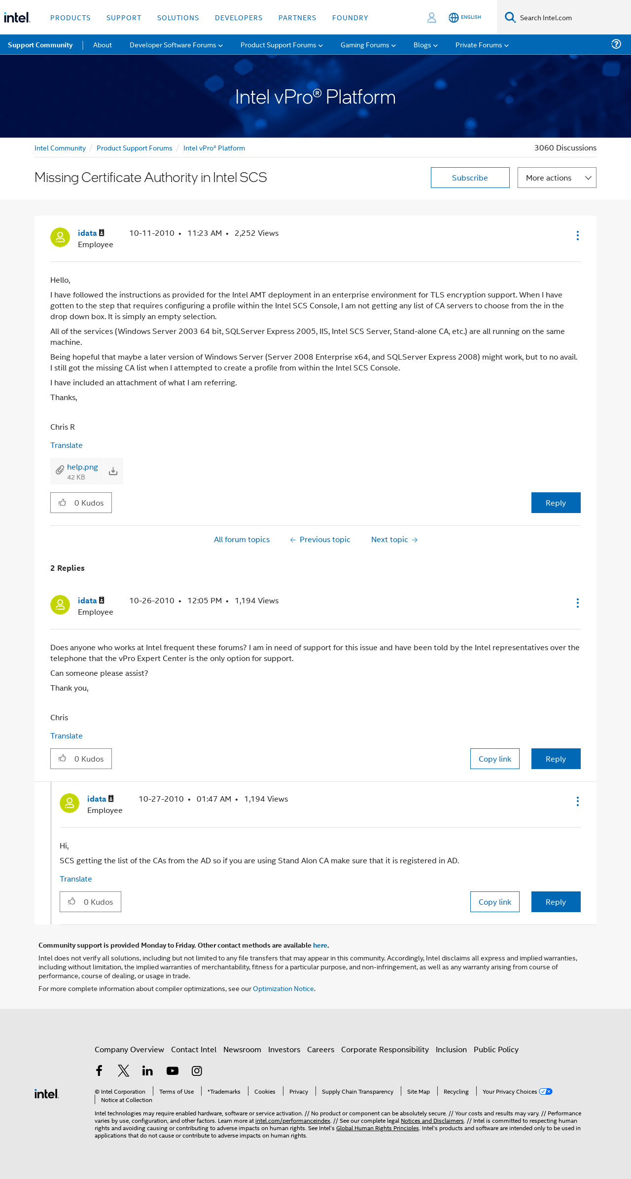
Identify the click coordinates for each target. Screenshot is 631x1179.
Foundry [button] (350, 17)
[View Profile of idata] (91, 233)
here (320, 944)
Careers (320, 1049)
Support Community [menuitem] (40, 44)
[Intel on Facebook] (99, 1071)
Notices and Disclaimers (432, 1120)
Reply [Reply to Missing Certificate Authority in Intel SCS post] (556, 502)
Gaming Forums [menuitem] (365, 44)
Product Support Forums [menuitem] (278, 44)
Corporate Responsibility (385, 1049)
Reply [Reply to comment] (556, 758)
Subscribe (470, 177)
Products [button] (70, 17)
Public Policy (496, 1049)
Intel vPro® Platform (214, 147)
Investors (284, 1049)
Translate (66, 444)
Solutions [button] (178, 17)
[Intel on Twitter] (123, 1071)
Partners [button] (297, 17)
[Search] (510, 17)
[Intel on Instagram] (196, 1071)
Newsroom (242, 1049)
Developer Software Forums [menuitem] (173, 44)
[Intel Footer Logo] (47, 1092)
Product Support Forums (135, 147)
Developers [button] (239, 17)
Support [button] (123, 17)
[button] (577, 235)
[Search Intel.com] (573, 17)
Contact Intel (193, 1049)
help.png (82, 466)
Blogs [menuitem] (422, 44)
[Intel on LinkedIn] (148, 1071)
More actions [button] (548, 177)
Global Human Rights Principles (377, 1127)
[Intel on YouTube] (172, 1071)
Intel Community (60, 147)
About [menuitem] (102, 44)
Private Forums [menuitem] (479, 44)
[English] (465, 17)
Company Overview (129, 1049)
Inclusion (451, 1049)
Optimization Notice (283, 988)
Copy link (495, 758)
